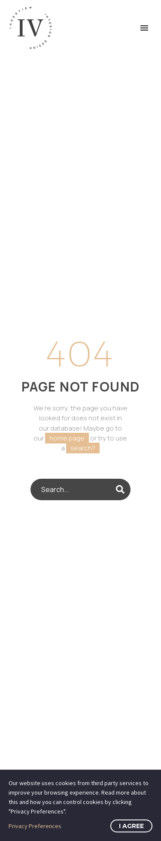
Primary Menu (144, 28)
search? (82, 448)
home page (67, 438)
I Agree (131, 826)
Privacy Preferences (35, 826)
